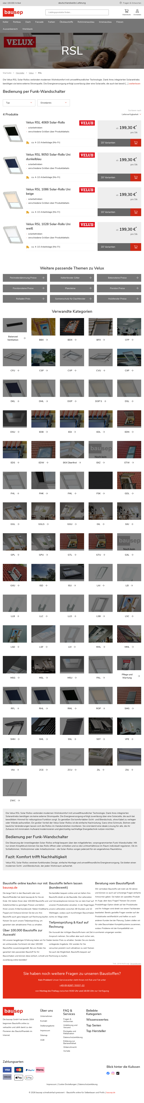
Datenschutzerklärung (73, 1037)
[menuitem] (5, 22)
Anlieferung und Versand (70, 1026)
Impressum (45, 1030)
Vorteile (66, 1051)
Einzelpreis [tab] (54, 102)
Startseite (7, 73)
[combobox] (77, 12)
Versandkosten (135, 963)
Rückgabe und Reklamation (69, 1032)
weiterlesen (134, 83)
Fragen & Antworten (132, 3)
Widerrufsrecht (70, 1047)
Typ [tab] (19, 102)
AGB (42, 1040)
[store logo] (17, 12)
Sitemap (43, 1035)
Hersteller (20, 73)
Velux (31, 73)
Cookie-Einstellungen (67, 1084)
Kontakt (43, 1021)
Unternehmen (46, 1016)
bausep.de (110, 1092)
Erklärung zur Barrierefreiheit (69, 1042)
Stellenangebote (47, 1025)
